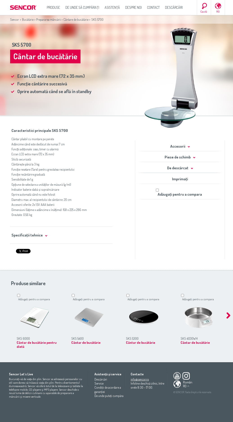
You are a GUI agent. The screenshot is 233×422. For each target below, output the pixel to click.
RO (218, 11)
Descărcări (174, 7)
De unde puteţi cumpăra (108, 396)
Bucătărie (28, 19)
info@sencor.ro (140, 379)
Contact (153, 7)
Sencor (14, 19)
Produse (53, 7)
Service (98, 383)
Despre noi (133, 7)
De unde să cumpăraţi (82, 7)
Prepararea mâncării (48, 19)
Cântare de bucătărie (75, 19)
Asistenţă (112, 7)
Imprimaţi (180, 179)
